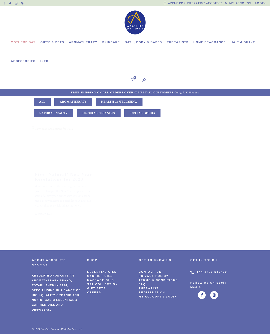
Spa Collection (102, 284)
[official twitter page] (10, 3)
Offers (94, 292)
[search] (143, 80)
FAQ (142, 284)
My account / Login (245, 3)
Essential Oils (102, 271)
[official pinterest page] (22, 3)
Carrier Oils (100, 275)
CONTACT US (150, 271)
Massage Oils (100, 280)
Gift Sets (96, 288)
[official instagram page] (16, 3)
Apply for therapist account (193, 3)
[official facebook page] (4, 3)
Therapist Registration (152, 290)
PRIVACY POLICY (154, 275)
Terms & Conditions (158, 280)
